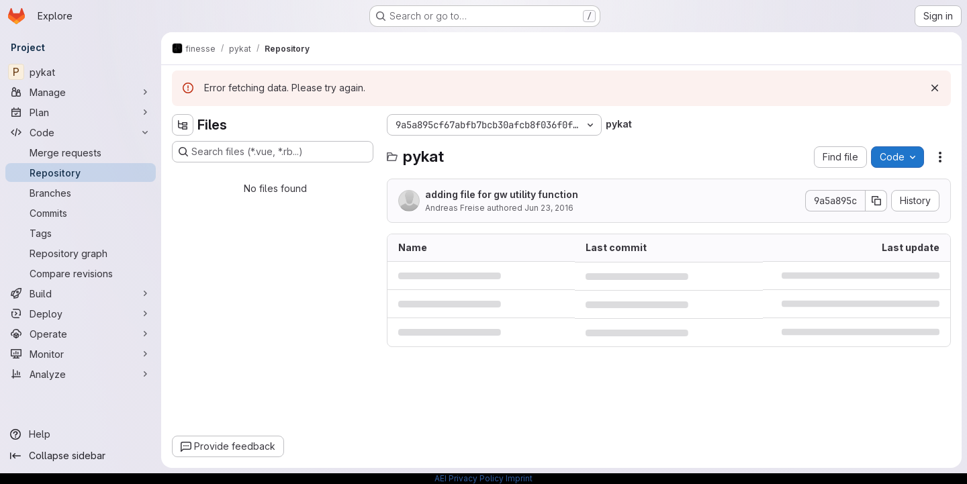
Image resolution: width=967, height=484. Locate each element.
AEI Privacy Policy (469, 478)
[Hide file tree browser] (182, 125)
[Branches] (80, 192)
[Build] (80, 293)
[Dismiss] (935, 88)
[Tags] (80, 233)
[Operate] (80, 333)
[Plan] (80, 112)
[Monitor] (80, 353)
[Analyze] (80, 374)
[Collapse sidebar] (80, 455)
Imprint (519, 478)
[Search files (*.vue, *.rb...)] (272, 151)
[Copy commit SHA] (876, 200)
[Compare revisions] (80, 273)
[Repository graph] (80, 253)
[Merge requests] (80, 152)
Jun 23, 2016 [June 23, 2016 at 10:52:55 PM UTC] (548, 208)
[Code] (80, 132)
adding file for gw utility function (501, 194)
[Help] (80, 434)
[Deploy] (80, 313)
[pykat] (80, 71)
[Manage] (80, 92)
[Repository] (80, 172)
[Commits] (80, 212)
